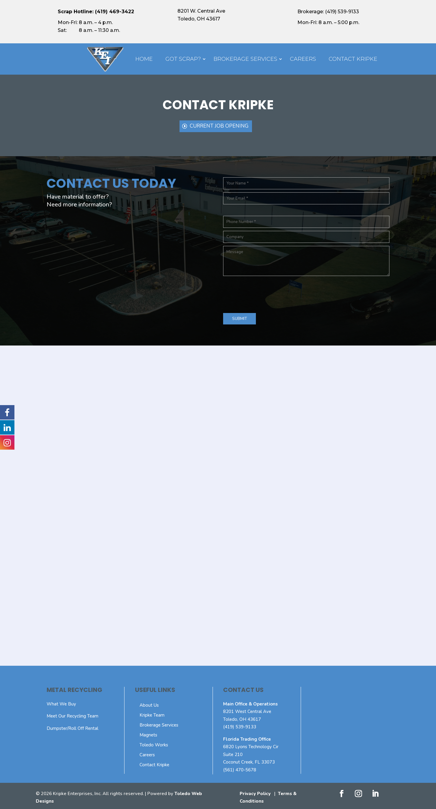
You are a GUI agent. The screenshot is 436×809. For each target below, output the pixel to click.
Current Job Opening (219, 125)
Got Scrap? (183, 59)
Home (144, 59)
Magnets (148, 735)
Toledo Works (154, 745)
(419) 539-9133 (239, 727)
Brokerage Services (245, 59)
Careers (303, 59)
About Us (149, 705)
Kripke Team (152, 715)
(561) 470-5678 (239, 770)
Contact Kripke (353, 59)
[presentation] (269, 293)
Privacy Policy (255, 794)
